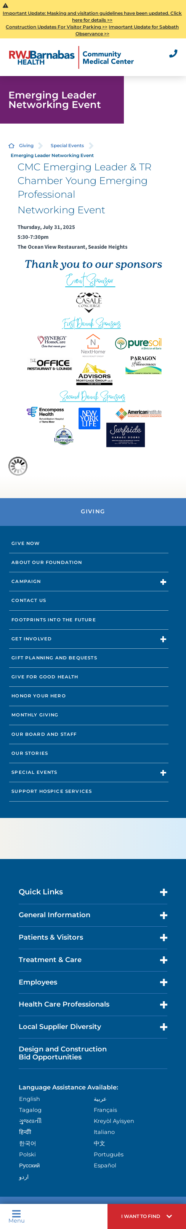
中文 (99, 1143)
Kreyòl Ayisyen (114, 1121)
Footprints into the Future (53, 619)
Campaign (26, 581)
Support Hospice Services (51, 791)
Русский (29, 1165)
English (29, 1099)
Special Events (67, 145)
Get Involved (31, 638)
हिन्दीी (25, 1132)
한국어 (27, 1143)
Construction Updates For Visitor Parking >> (56, 27)
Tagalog (30, 1110)
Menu (16, 1217)
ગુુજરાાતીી (30, 1121)
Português (108, 1154)
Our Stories (29, 753)
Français (105, 1110)
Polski (27, 1154)
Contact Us (28, 600)
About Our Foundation (46, 562)
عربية (100, 1099)
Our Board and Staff (44, 734)
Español (105, 1165)
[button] (146, 1216)
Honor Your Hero (38, 696)
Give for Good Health (44, 677)
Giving (26, 145)
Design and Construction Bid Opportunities (63, 1053)
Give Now (25, 543)
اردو (24, 1176)
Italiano (104, 1132)
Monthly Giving (34, 715)
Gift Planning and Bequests (54, 658)
